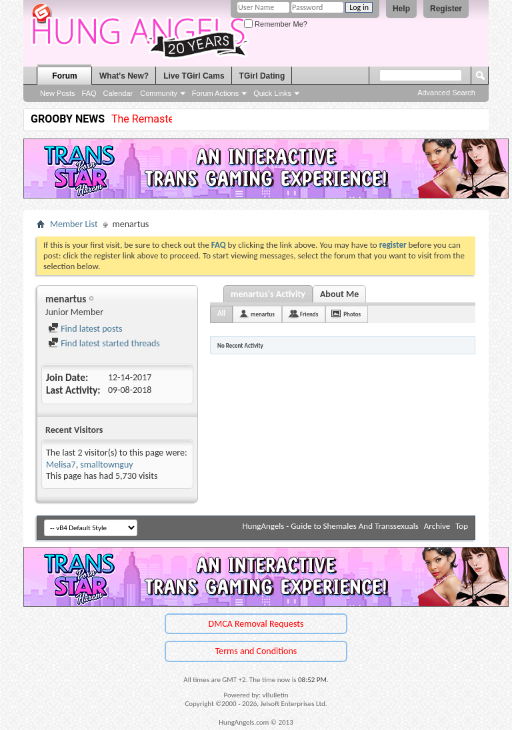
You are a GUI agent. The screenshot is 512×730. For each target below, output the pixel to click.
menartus (263, 314)
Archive (437, 526)
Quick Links (272, 93)
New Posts (57, 93)
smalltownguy (106, 464)
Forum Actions (215, 93)
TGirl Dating (262, 76)
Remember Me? (275, 24)
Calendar (118, 93)
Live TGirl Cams (193, 76)
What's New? (124, 76)
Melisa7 (61, 464)
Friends (309, 314)
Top (461, 526)
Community (158, 93)
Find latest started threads (104, 343)
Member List (74, 224)
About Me (339, 294)
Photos (352, 314)
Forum (64, 76)
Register (446, 8)
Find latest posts (85, 328)
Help (401, 8)
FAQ (89, 93)
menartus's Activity (268, 294)
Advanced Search (446, 93)
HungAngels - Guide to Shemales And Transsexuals (331, 526)
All (221, 313)
